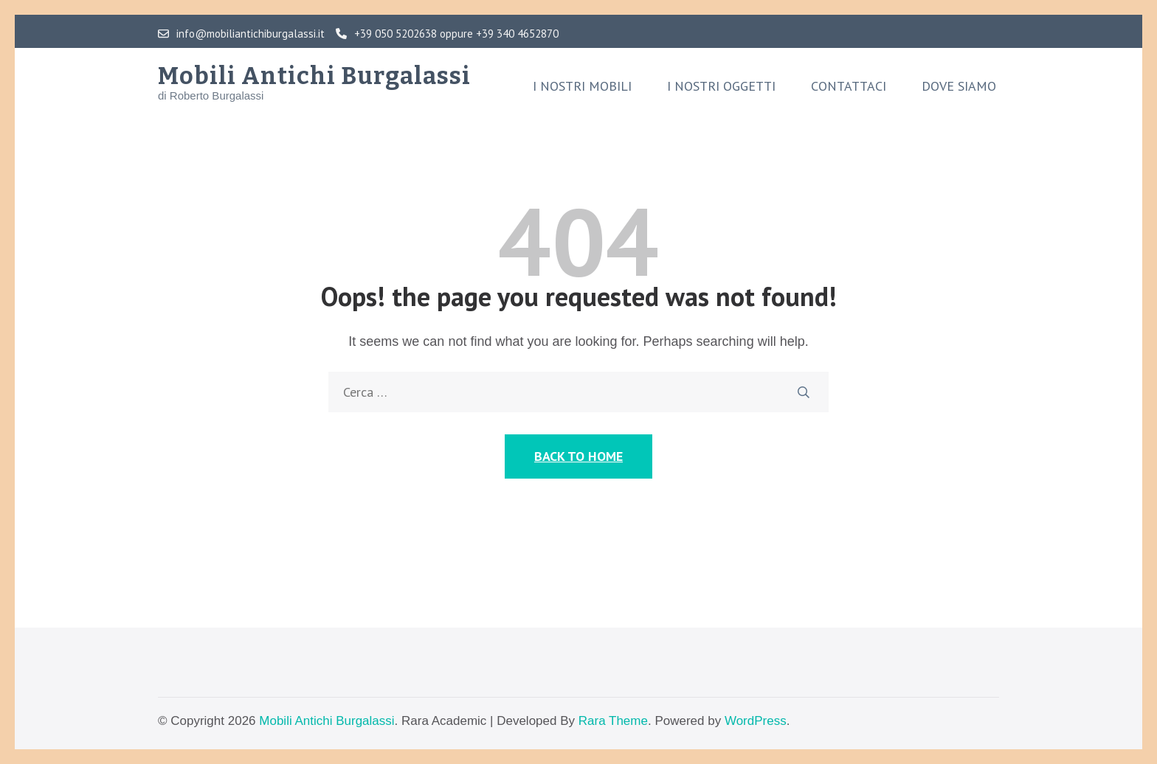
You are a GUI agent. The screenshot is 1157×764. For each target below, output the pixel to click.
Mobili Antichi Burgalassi (314, 76)
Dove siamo (959, 86)
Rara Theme (613, 721)
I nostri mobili (582, 86)
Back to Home (578, 456)
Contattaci (848, 86)
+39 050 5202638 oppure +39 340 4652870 (447, 34)
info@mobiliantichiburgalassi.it (241, 34)
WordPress (756, 721)
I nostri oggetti (721, 86)
